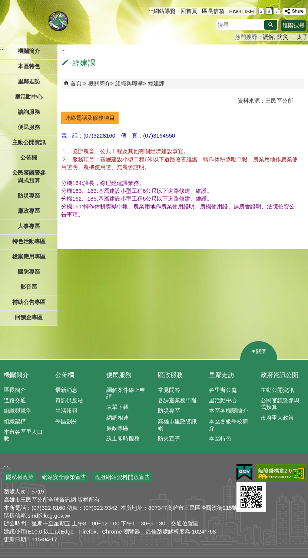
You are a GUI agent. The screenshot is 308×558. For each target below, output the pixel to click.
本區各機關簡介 (228, 410)
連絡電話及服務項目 (90, 118)
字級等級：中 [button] (269, 10)
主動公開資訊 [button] (29, 142)
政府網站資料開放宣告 (122, 477)
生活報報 (66, 410)
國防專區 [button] (29, 271)
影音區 (28, 287)
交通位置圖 (185, 523)
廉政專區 (117, 428)
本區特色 (220, 438)
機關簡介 (99, 83)
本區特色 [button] (29, 66)
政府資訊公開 (279, 375)
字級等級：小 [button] (261, 11)
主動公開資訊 (277, 390)
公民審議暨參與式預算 (280, 403)
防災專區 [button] (29, 195)
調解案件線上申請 (125, 393)
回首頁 (189, 11)
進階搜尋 (293, 25)
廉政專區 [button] (29, 211)
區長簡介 (15, 390)
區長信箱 (213, 11)
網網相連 (117, 418)
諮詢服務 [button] (29, 112)
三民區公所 (58, 20)
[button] (270, 25)
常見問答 (169, 390)
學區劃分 (66, 421)
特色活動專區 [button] (29, 241)
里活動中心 (29, 96)
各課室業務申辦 (177, 400)
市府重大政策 (277, 418)
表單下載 (117, 407)
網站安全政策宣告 (64, 477)
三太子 (299, 37)
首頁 (76, 83)
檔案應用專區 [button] (29, 256)
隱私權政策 (20, 477)
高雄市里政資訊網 (177, 424)
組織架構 (15, 421)
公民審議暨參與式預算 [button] (29, 176)
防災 (282, 37)
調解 (268, 37)
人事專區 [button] (29, 226)
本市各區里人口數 (23, 435)
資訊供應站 (69, 400)
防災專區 (169, 410)
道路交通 (15, 400)
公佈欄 (64, 375)
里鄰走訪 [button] (29, 81)
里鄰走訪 (221, 375)
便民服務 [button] (29, 127)
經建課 (156, 83)
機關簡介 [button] (29, 51)
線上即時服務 (123, 438)
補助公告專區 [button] (29, 302)
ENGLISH (241, 11)
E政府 (244, 472)
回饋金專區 (29, 317)
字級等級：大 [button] (277, 11)
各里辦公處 (223, 390)
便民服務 (119, 375)
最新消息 (66, 390)
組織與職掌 (129, 83)
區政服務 (170, 375)
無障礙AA (281, 473)
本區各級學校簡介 (228, 424)
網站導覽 (164, 11)
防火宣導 (169, 438)
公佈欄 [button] (28, 157)
